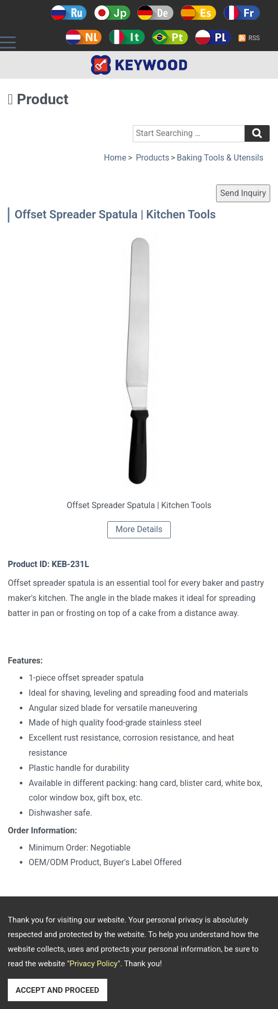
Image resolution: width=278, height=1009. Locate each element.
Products (152, 158)
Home (115, 158)
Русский (69, 12)
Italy (127, 37)
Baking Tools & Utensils (220, 158)
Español (199, 12)
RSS (254, 38)
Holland (84, 37)
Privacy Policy (94, 963)
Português (170, 37)
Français (242, 12)
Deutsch (155, 12)
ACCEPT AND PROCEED (57, 990)
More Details (139, 529)
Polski (213, 37)
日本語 (112, 12)
